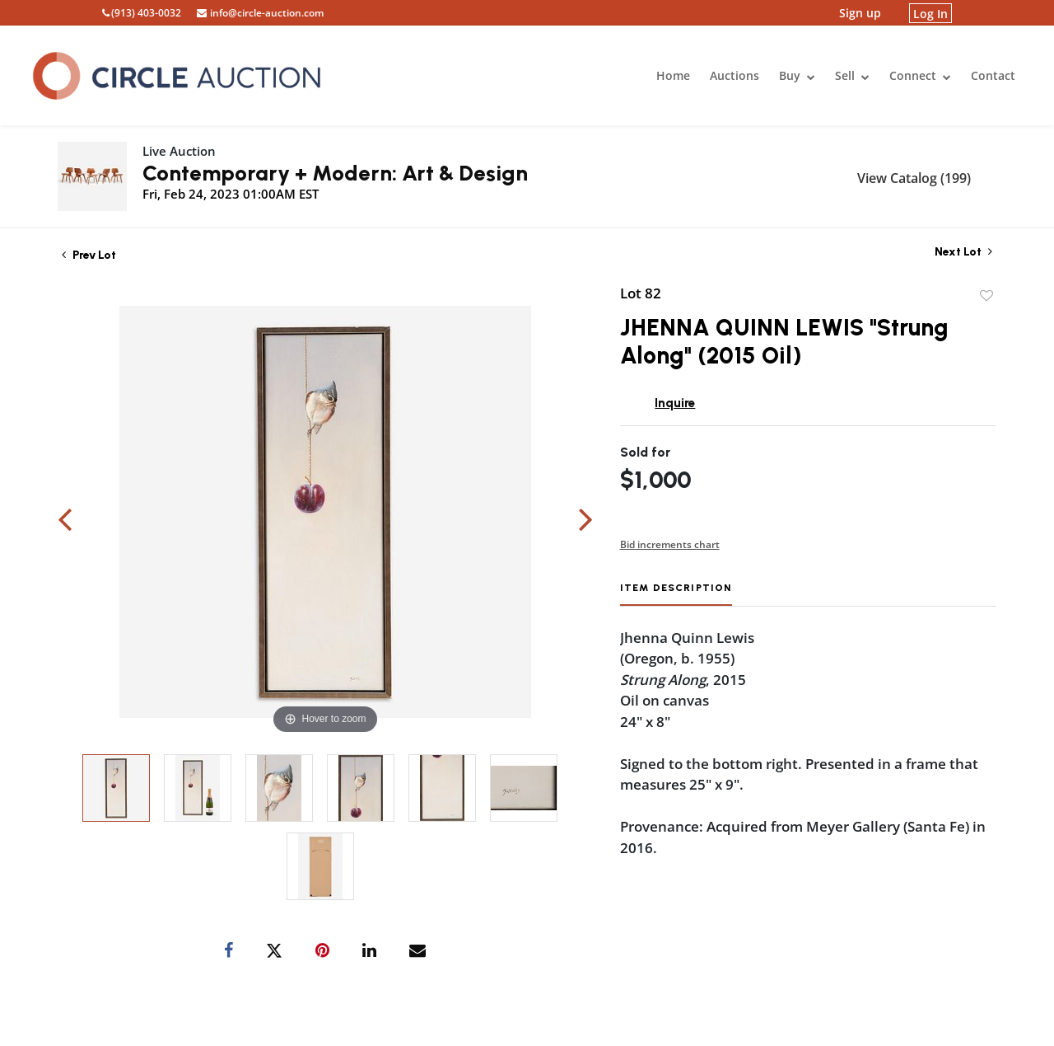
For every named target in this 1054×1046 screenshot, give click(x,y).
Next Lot (963, 252)
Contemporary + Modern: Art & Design (335, 173)
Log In (930, 13)
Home (673, 75)
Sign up (860, 13)
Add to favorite (986, 296)
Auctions (734, 75)
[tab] (676, 594)
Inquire (675, 403)
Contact (993, 75)
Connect (920, 75)
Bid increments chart (670, 544)
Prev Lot (89, 255)
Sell (852, 75)
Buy (797, 75)
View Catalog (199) (914, 178)
